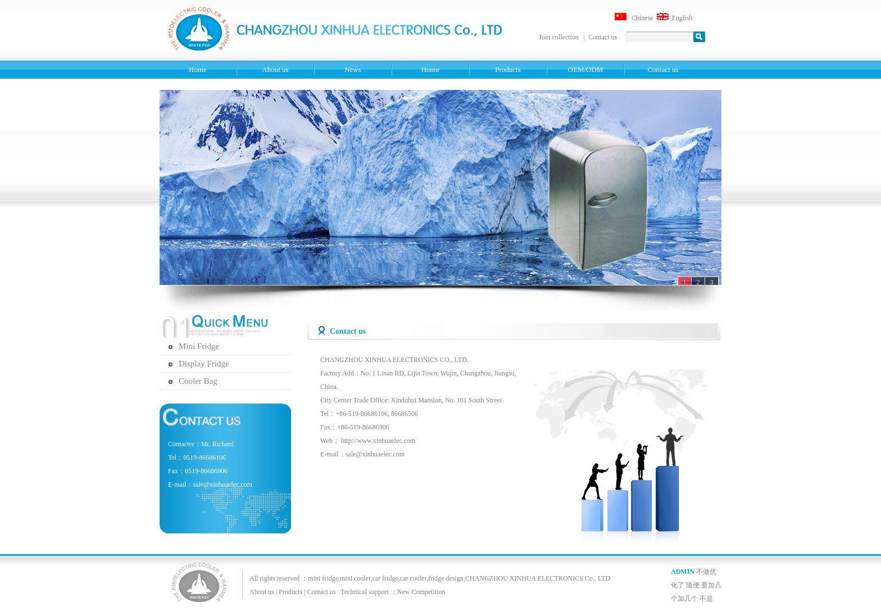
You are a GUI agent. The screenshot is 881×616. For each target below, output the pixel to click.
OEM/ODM (585, 69)
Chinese (642, 18)
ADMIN (682, 572)
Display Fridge (204, 363)
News (352, 69)
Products (508, 69)
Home (198, 69)
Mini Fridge (199, 346)
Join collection (559, 37)
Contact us (602, 37)
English (682, 18)
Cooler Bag (198, 381)
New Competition (421, 592)
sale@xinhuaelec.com (375, 454)
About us (275, 69)
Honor (430, 69)
